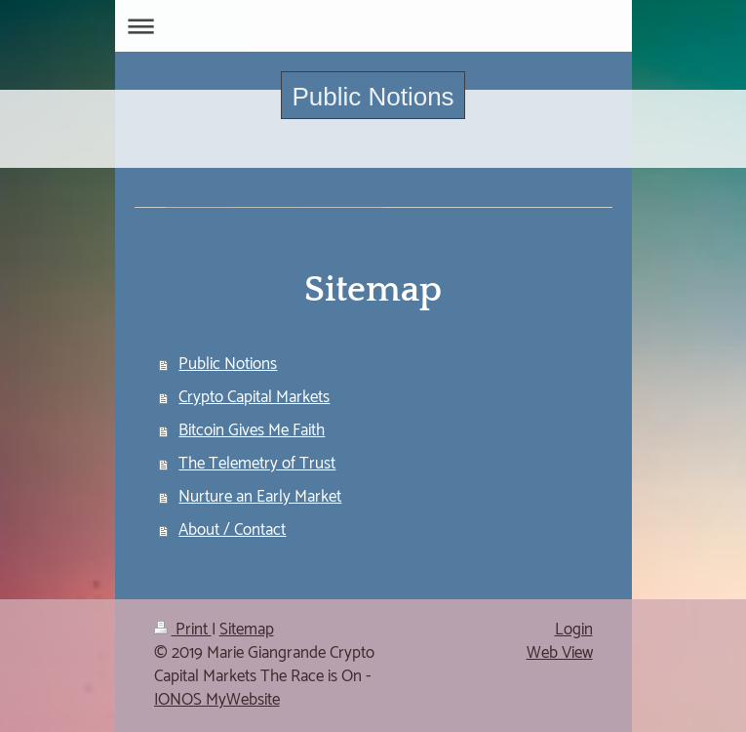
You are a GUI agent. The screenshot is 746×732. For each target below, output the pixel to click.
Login (574, 629)
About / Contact (232, 530)
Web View (560, 653)
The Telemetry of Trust (256, 463)
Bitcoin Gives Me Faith (251, 430)
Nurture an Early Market (259, 496)
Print (183, 629)
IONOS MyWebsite (217, 699)
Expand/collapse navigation (373, 26)
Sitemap (246, 629)
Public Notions (372, 96)
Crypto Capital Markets (254, 397)
